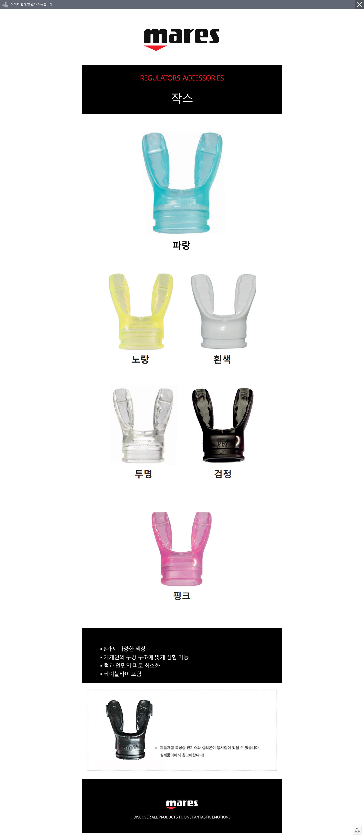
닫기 (359, 4)
